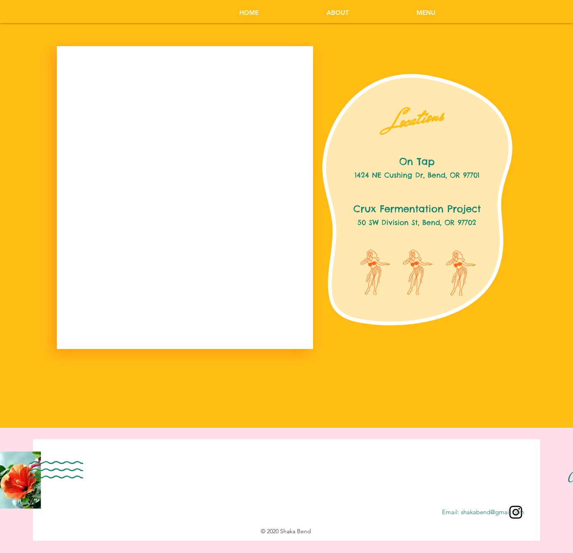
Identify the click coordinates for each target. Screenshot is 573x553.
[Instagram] (515, 512)
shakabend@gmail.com (492, 512)
